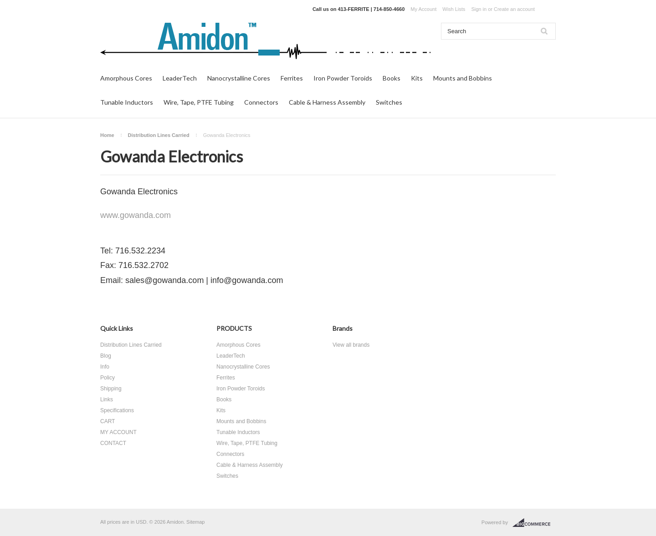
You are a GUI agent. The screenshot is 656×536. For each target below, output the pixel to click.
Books (391, 78)
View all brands (351, 345)
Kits (417, 78)
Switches (389, 102)
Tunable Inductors (126, 102)
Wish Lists (453, 9)
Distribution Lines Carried (159, 135)
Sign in (479, 9)
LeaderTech (180, 78)
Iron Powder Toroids (342, 78)
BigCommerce (534, 523)
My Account (423, 9)
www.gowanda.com (135, 215)
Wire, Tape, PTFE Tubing (199, 102)
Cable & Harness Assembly (327, 102)
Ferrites (292, 78)
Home (107, 135)
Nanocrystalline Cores (238, 78)
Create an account (514, 9)
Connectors (261, 102)
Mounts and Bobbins (462, 78)
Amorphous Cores (126, 78)
